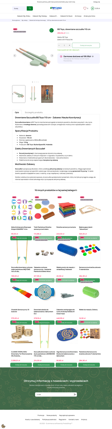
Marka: (59, 37)
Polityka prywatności (49, 419)
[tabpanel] (33, 55)
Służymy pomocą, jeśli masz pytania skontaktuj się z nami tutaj (56, 2)
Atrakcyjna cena (89, 16)
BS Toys (65, 37)
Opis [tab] (17, 112)
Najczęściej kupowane (67, 415)
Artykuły (84, 419)
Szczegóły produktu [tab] (34, 112)
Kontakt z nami (74, 419)
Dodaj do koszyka (86, 45)
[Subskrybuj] (75, 394)
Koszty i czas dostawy (32, 419)
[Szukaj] (19, 8)
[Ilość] (64, 45)
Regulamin (62, 419)
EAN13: (59, 40)
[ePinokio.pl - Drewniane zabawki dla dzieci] (56, 8)
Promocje (41, 415)
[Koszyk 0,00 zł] (95, 8)
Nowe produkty (52, 415)
